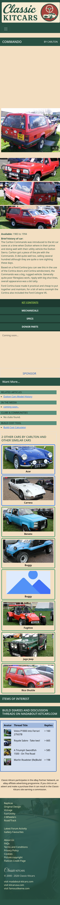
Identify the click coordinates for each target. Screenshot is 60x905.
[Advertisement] (29, 76)
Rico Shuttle (28, 690)
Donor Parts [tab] (30, 326)
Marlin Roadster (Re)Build (27, 759)
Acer (28, 471)
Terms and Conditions (16, 847)
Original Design (12, 806)
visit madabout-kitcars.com (18, 881)
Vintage (8, 810)
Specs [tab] (30, 318)
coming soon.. (11, 406)
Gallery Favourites (14, 832)
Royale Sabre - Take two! (27, 740)
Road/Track (10, 820)
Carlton (52, 41)
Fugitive (28, 628)
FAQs (7, 843)
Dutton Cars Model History (17, 396)
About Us (9, 840)
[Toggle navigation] (6, 29)
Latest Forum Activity (15, 828)
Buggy (28, 565)
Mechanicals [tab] (30, 310)
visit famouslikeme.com (17, 888)
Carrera (28, 502)
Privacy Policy (11, 850)
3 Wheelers (10, 817)
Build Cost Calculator (14, 427)
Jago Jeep (28, 659)
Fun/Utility (9, 813)
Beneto (28, 534)
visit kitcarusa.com (14, 885)
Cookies (8, 853)
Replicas (8, 803)
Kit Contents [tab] (30, 302)
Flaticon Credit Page (15, 860)
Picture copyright (13, 857)
